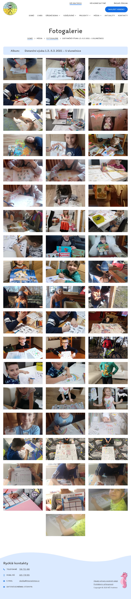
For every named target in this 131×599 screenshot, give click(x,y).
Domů (30, 38)
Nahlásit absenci (116, 9)
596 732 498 (24, 569)
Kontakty (123, 15)
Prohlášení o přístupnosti (103, 584)
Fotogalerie (52, 38)
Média (96, 15)
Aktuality (110, 15)
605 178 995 (24, 575)
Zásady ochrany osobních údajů (106, 581)
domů (31, 15)
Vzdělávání (68, 15)
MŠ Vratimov (76, 3)
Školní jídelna (121, 3)
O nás (39, 15)
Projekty (83, 15)
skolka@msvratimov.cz (29, 581)
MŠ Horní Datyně (98, 3)
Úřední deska (52, 15)
